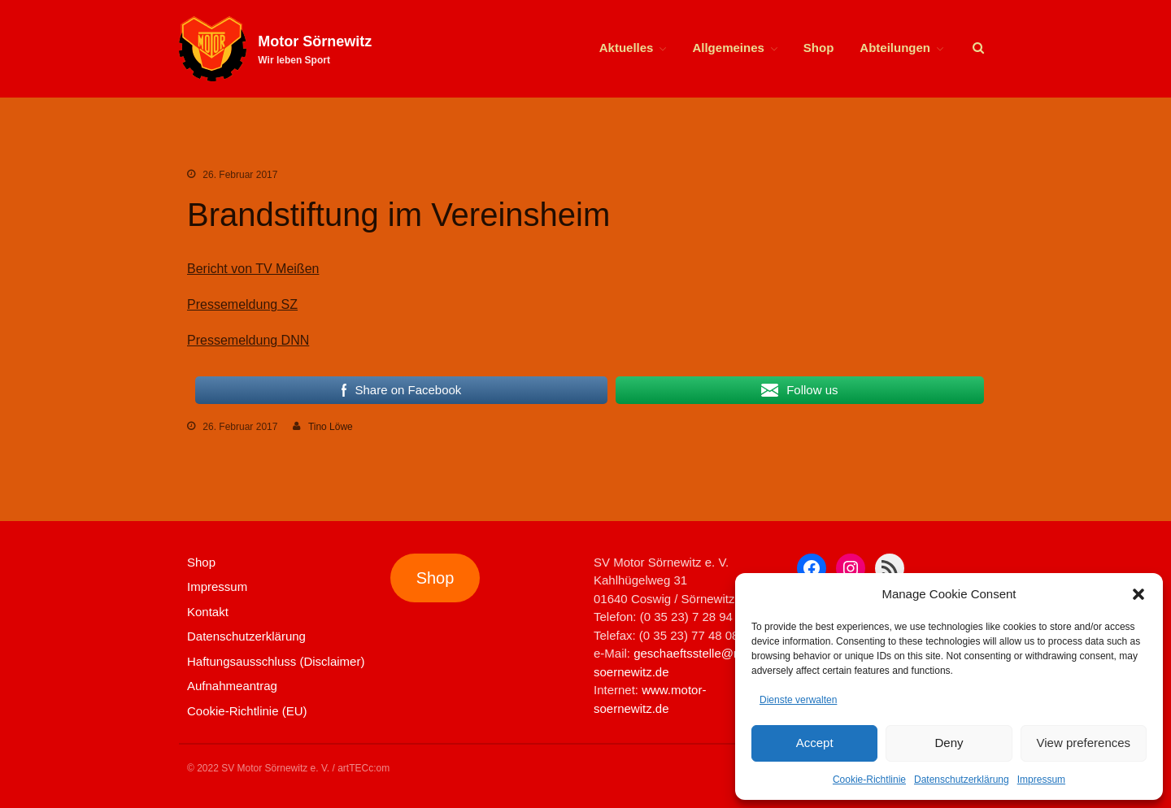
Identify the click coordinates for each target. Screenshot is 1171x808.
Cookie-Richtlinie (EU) (247, 711)
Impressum (1041, 779)
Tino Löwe (330, 426)
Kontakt (208, 612)
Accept (815, 742)
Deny (948, 742)
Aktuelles (626, 47)
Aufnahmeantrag (232, 686)
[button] (1138, 594)
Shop (818, 47)
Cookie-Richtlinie (869, 779)
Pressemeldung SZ (242, 304)
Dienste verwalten (798, 700)
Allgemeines (728, 47)
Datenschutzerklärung (961, 779)
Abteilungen (895, 47)
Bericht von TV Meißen (253, 269)
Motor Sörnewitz (315, 41)
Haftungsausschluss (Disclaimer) (275, 661)
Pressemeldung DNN (248, 340)
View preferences (1084, 742)
